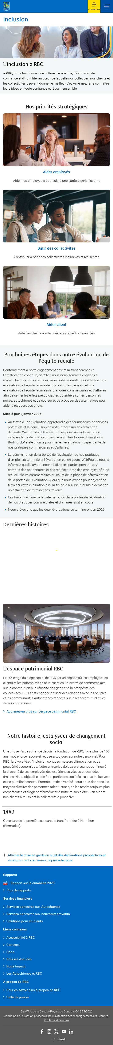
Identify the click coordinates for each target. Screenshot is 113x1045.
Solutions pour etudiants (24, 921)
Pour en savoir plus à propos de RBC (33, 990)
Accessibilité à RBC (20, 938)
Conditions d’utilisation (19, 1016)
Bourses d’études (19, 959)
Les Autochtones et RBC (24, 973)
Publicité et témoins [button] (56, 1020)
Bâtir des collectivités (56, 248)
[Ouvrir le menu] (106, 6)
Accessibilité (43, 1016)
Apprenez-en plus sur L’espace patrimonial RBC (41, 711)
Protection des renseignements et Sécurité (80, 1016)
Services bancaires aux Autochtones (33, 907)
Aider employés (56, 172)
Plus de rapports (19, 890)
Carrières (12, 945)
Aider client (56, 324)
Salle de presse (17, 997)
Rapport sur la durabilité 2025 (33, 883)
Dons (10, 952)
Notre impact (16, 966)
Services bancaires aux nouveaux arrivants (38, 914)
